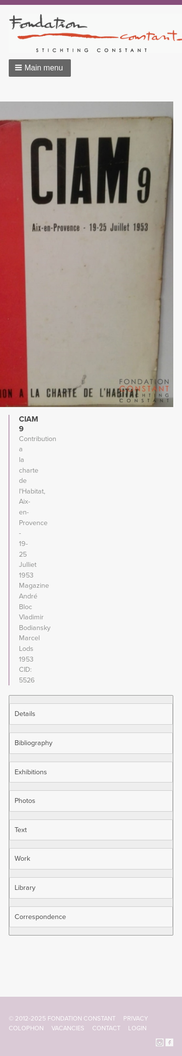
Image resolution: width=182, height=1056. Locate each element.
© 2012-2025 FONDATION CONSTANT (62, 1018)
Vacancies (67, 1028)
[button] (40, 68)
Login (137, 1028)
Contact (106, 1028)
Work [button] (22, 858)
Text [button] (21, 830)
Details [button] (25, 714)
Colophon (26, 1028)
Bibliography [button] (33, 743)
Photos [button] (25, 801)
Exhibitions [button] (31, 772)
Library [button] (25, 888)
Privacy (135, 1018)
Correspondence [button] (40, 917)
